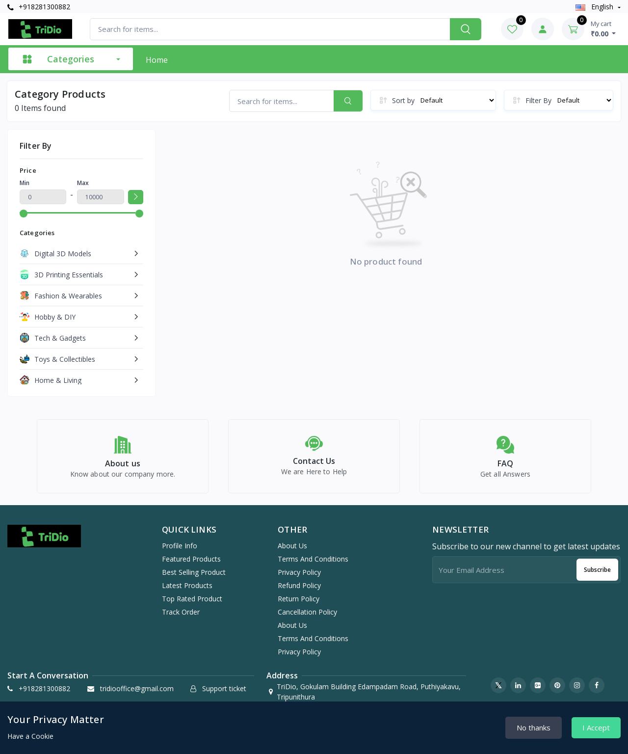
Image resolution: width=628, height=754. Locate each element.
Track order (181, 617)
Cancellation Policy (307, 617)
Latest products (187, 591)
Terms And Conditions (313, 564)
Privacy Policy (299, 578)
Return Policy (298, 604)
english (595, 6)
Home (157, 59)
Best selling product (194, 578)
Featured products (191, 564)
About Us (292, 551)
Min (24, 183)
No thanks (533, 727)
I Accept (596, 727)
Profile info (179, 551)
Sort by (403, 100)
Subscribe (597, 575)
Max (83, 183)
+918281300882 (38, 6)
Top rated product (192, 604)
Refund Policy (299, 591)
